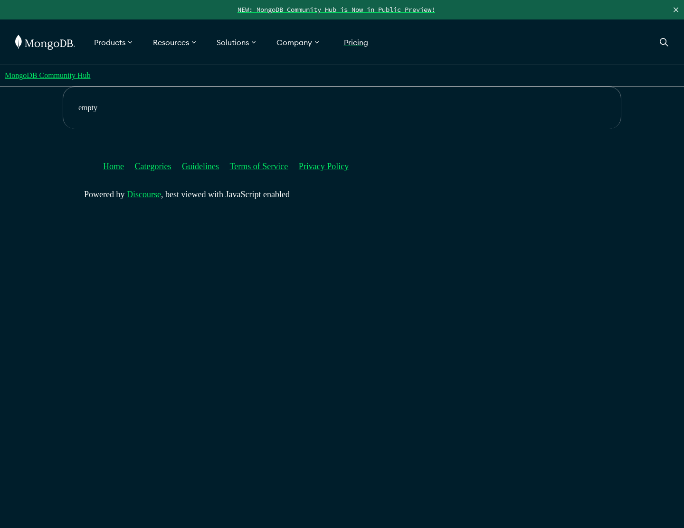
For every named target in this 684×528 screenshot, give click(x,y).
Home (113, 166)
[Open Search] (664, 42)
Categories (153, 166)
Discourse (144, 194)
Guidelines (200, 166)
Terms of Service (259, 166)
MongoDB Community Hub (47, 75)
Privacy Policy (324, 166)
